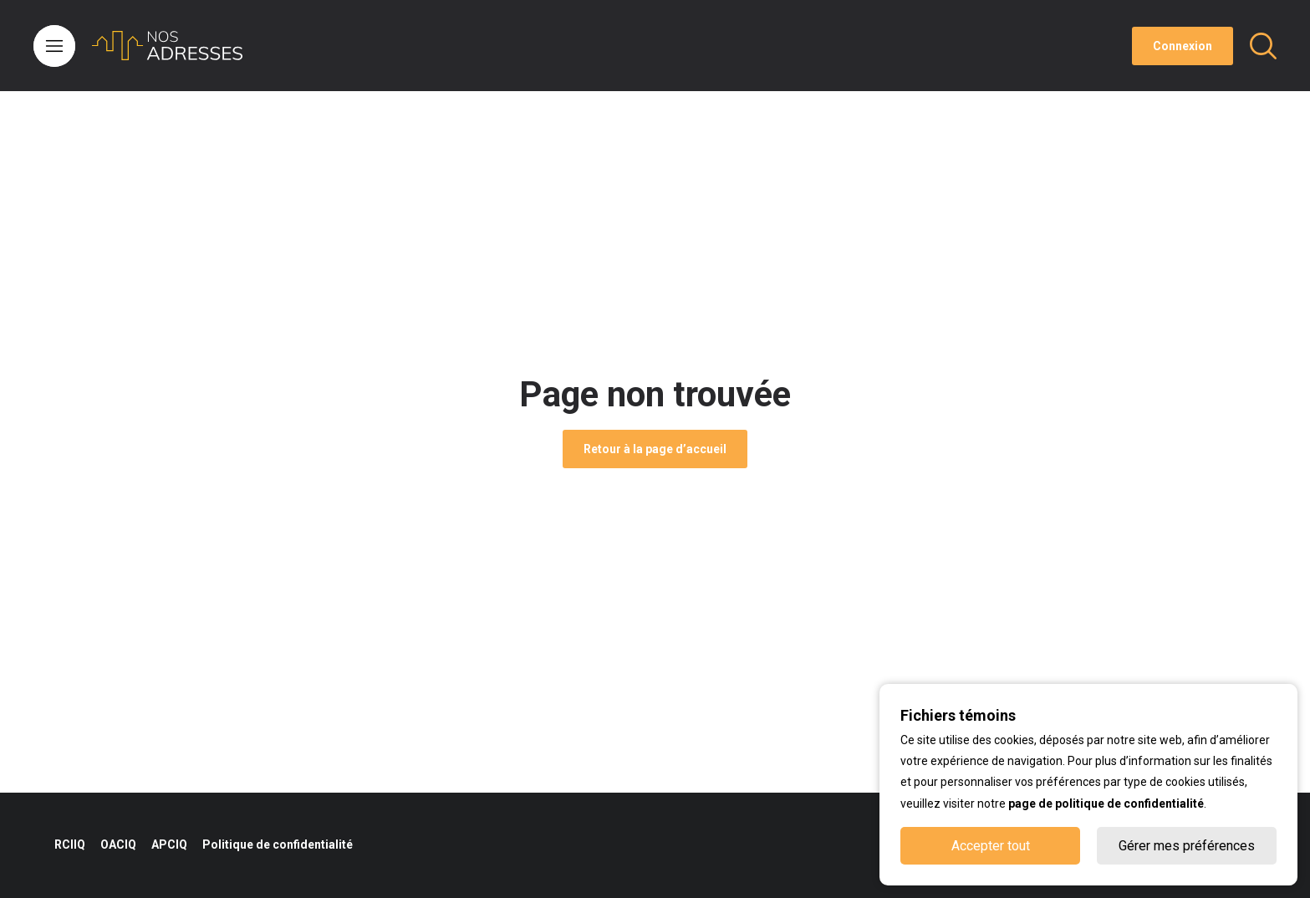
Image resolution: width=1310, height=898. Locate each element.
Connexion (1182, 46)
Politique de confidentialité (277, 844)
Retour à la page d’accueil (655, 449)
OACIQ (118, 844)
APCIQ (169, 844)
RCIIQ (69, 844)
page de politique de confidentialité (1106, 803)
